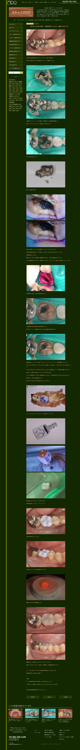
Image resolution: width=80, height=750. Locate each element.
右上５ (10, 98)
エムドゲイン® (16, 96)
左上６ (21, 88)
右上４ (17, 88)
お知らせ (12, 24)
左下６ (21, 92)
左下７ (17, 92)
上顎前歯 (20, 82)
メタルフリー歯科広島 (15, 38)
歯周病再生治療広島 (14, 51)
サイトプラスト (12, 80)
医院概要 (45, 2)
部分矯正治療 (11, 102)
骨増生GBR (11, 94)
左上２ (10, 90)
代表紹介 (41, 2)
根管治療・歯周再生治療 (49, 733)
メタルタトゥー (12, 100)
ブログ (49, 2)
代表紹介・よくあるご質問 (64, 731)
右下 (17, 108)
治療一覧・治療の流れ (48, 731)
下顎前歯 (10, 96)
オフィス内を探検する (14, 69)
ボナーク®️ (17, 106)
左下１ (17, 110)
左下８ (21, 100)
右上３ (14, 108)
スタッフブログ (20, 19)
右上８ (20, 104)
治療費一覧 (37, 2)
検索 (21, 73)
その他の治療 (13, 65)
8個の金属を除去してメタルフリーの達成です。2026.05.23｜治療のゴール (15, 721)
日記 (11, 27)
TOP (14, 19)
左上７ (20, 86)
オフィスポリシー (14, 31)
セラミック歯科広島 (29, 19)
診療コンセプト (25, 2)
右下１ (20, 108)
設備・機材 (12, 58)
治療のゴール (11, 106)
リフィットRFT (17, 94)
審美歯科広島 (13, 55)
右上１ (17, 90)
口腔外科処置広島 (14, 45)
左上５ (10, 88)
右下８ (14, 84)
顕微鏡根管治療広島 (14, 41)
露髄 (10, 86)
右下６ (10, 84)
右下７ (17, 100)
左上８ (20, 84)
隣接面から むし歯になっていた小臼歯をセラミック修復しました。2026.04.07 (48, 721)
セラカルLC (20, 98)
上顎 (21, 106)
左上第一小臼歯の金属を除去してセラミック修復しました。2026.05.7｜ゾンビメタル (32, 721)
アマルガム (15, 98)
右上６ (21, 90)
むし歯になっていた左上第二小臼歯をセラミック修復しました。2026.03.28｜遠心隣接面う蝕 (65, 721)
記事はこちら (47, 682)
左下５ (14, 92)
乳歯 (17, 84)
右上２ (10, 108)
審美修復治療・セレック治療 (49, 735)
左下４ (10, 92)
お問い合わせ (54, 2)
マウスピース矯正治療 (13, 104)
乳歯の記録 (12, 62)
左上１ (14, 90)
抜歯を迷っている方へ (13, 82)
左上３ (14, 110)
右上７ (17, 86)
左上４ (14, 88)
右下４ (10, 110)
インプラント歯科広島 (15, 48)
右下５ (13, 86)
